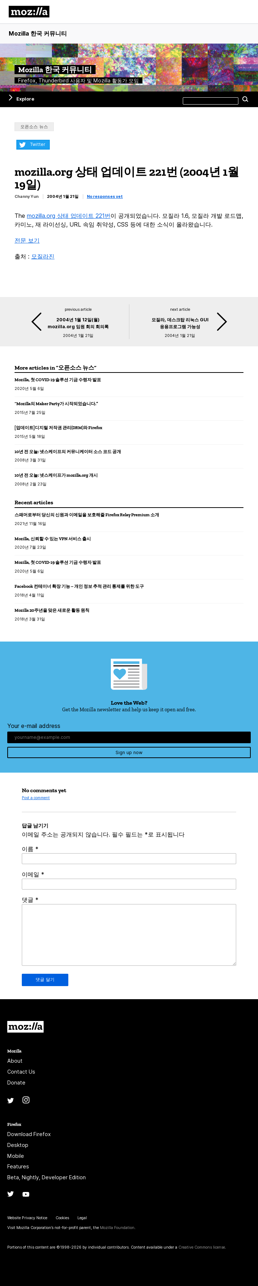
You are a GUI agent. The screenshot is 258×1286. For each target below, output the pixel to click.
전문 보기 (27, 240)
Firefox (14, 1124)
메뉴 (243, 11)
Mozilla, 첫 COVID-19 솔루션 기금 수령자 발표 (58, 379)
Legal (82, 1218)
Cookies (62, 1218)
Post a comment (36, 797)
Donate (16, 1082)
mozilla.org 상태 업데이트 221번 (68, 215)
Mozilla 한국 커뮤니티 (38, 33)
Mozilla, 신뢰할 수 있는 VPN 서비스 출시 (53, 538)
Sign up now (129, 752)
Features (18, 1166)
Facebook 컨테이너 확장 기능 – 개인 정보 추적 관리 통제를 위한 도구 (79, 586)
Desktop (17, 1145)
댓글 (30, 899)
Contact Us (21, 1072)
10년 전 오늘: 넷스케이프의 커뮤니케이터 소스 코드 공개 (68, 451)
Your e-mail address (33, 725)
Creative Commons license (201, 1247)
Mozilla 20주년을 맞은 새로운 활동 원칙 (52, 610)
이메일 (33, 874)
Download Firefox (29, 1134)
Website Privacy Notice (27, 1218)
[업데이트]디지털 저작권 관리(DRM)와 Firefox (58, 427)
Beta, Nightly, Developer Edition (46, 1177)
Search (245, 99)
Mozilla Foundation (117, 1227)
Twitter (37, 144)
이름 (30, 848)
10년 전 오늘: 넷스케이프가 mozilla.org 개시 (56, 475)
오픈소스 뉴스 (34, 126)
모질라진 (43, 256)
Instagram (26, 1099)
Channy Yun (27, 196)
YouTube (26, 1194)
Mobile (15, 1156)
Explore (25, 99)
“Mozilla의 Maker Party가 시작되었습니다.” (56, 403)
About (15, 1061)
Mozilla (25, 1027)
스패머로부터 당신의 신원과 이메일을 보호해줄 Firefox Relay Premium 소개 (87, 514)
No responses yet (105, 196)
